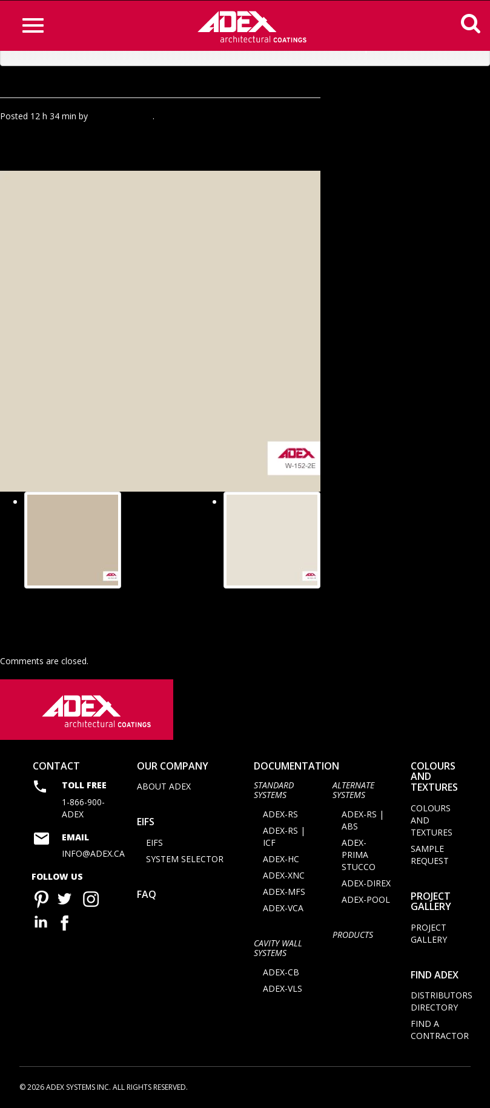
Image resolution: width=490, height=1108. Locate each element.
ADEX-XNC (284, 878)
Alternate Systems (353, 793)
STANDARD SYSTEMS (274, 793)
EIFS (145, 825)
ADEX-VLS (282, 991)
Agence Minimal (121, 116)
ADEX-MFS (284, 894)
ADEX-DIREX (366, 886)
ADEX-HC (281, 862)
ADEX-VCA (283, 911)
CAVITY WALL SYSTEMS (278, 950)
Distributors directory (441, 1005)
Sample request (430, 857)
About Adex (164, 790)
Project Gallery (431, 904)
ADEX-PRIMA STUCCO (359, 858)
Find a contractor (440, 1033)
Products (353, 937)
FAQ (146, 897)
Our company (172, 769)
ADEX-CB (281, 975)
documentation (296, 769)
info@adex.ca (93, 856)
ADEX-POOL (366, 902)
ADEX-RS (280, 817)
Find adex (435, 977)
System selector (184, 862)
